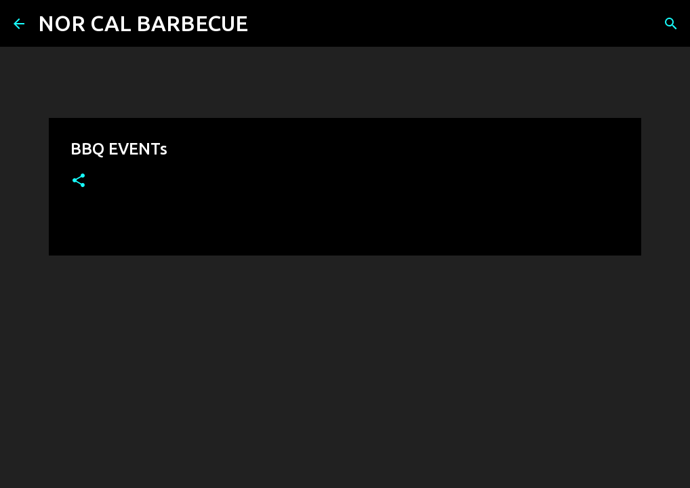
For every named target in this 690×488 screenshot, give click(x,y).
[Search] (267, 23)
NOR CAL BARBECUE (143, 23)
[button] (78, 181)
